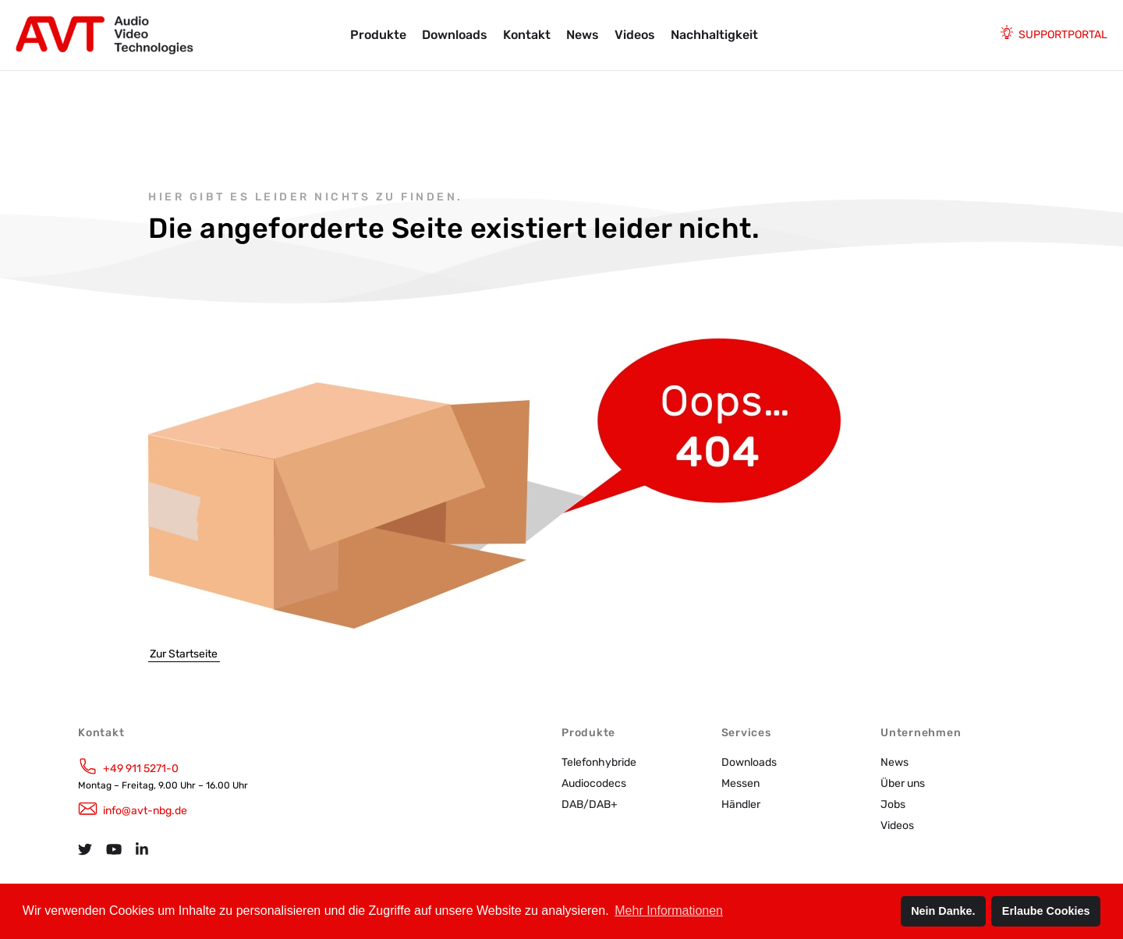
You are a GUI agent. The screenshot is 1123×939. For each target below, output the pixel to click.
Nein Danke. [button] (943, 911)
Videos (635, 34)
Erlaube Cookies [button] (1046, 911)
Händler (740, 804)
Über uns (902, 783)
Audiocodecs (594, 783)
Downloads (454, 34)
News (582, 34)
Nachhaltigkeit (714, 34)
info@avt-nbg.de (145, 810)
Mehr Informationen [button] (669, 910)
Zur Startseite (184, 654)
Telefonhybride (599, 762)
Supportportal (1062, 34)
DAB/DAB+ (590, 804)
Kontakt (527, 34)
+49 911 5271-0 (141, 768)
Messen (740, 783)
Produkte (378, 34)
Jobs (892, 804)
